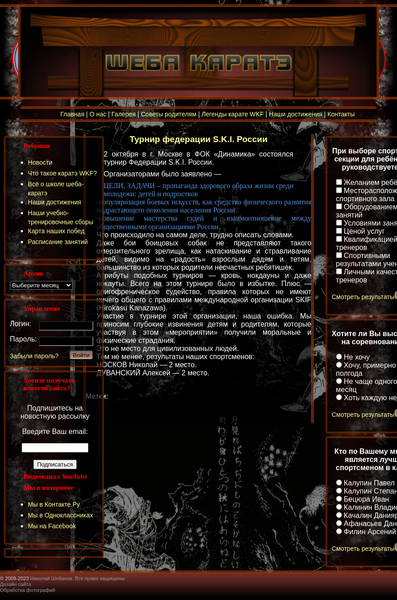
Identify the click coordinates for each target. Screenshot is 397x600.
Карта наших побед (56, 231)
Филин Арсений (370, 531)
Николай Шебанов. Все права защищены (77, 578)
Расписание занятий (58, 241)
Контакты (341, 114)
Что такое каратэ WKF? (62, 173)
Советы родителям (168, 114)
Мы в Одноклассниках (60, 515)
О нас (97, 114)
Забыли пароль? (34, 356)
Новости (40, 162)
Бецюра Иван (366, 499)
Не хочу (357, 357)
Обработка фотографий (27, 590)
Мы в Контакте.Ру (54, 504)
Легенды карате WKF (233, 114)
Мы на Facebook (52, 526)
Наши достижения (295, 114)
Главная (72, 114)
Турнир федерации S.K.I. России (198, 139)
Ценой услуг (364, 231)
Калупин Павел (369, 483)
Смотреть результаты (363, 296)
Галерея (123, 114)
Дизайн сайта (15, 584)
